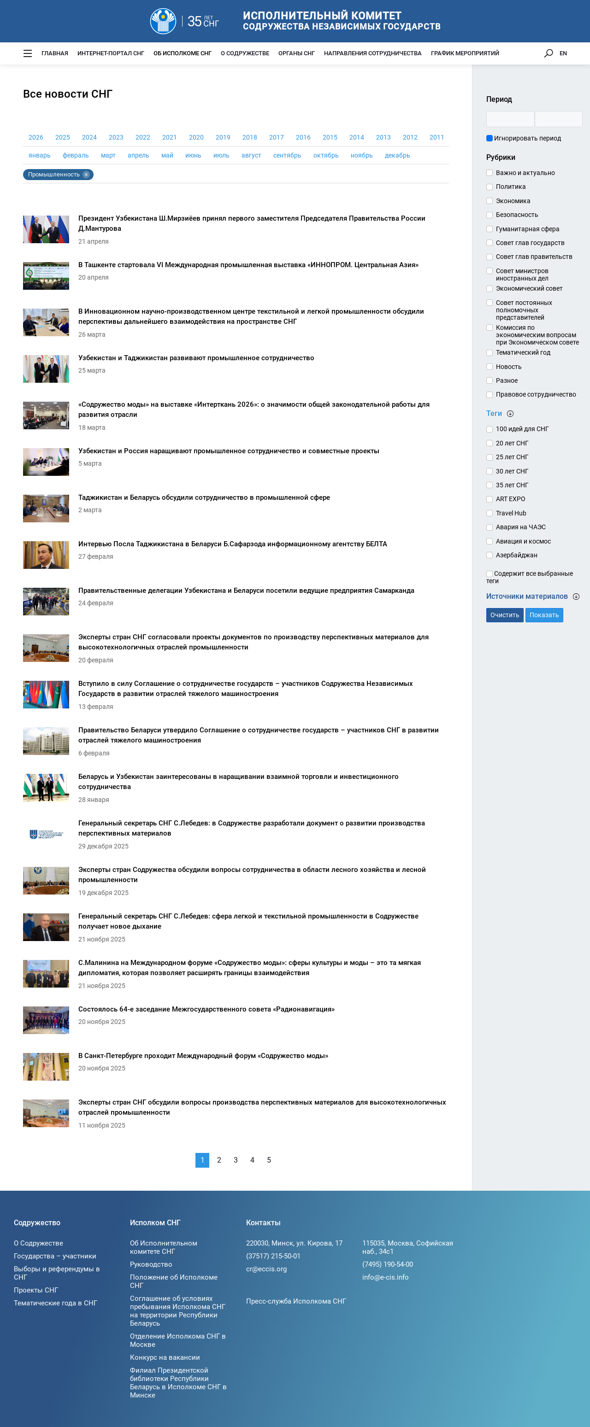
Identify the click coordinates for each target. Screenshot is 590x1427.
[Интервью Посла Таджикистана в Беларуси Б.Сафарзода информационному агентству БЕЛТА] (236, 557)
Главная (54, 53)
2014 (356, 137)
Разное (507, 380)
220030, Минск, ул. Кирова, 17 (294, 1243)
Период (499, 99)
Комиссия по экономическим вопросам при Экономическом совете (537, 335)
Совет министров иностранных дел (522, 274)
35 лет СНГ (512, 485)
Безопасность (517, 214)
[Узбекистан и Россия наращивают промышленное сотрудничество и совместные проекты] (236, 464)
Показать (544, 615)
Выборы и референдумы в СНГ (57, 1273)
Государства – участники (55, 1256)
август (251, 155)
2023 (116, 137)
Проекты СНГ (36, 1290)
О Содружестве (245, 53)
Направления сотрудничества (373, 53)
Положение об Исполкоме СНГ (174, 1281)
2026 (36, 137)
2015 (330, 137)
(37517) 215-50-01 (273, 1256)
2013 (383, 137)
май (167, 155)
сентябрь (287, 155)
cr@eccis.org (266, 1269)
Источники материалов (533, 596)
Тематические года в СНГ (55, 1303)
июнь (193, 155)
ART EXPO (510, 499)
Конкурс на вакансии (165, 1357)
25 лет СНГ (512, 457)
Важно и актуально (525, 172)
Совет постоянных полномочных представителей (524, 310)
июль (221, 155)
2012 (410, 137)
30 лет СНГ (512, 471)
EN (563, 53)
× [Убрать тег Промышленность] (86, 174)
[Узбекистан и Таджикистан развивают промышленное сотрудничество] (236, 371)
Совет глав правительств (534, 256)
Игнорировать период (523, 138)
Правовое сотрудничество (536, 394)
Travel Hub (511, 513)
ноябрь (362, 155)
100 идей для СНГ (522, 429)
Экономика (513, 201)
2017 (276, 137)
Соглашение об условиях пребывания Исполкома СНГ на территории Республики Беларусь (177, 1311)
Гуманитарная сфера (528, 229)
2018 (249, 137)
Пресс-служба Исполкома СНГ (296, 1301)
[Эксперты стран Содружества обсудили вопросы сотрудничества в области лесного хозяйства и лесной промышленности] (236, 883)
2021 (169, 137)
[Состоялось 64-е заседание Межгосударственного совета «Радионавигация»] (236, 1022)
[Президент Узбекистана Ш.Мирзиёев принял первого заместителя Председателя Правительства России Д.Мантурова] (236, 232)
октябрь (326, 155)
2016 (303, 137)
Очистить (504, 615)
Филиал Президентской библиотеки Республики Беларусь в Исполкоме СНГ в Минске (178, 1382)
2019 (223, 137)
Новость (509, 366)
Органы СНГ (296, 53)
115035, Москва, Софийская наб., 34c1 (407, 1247)
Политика (511, 186)
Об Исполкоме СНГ (182, 53)
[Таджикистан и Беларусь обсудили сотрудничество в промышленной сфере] (236, 511)
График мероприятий (465, 53)
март (108, 155)
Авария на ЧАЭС (521, 527)
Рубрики (500, 157)
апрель (138, 155)
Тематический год (523, 352)
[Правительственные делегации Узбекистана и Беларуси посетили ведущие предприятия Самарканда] (236, 604)
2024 (89, 137)
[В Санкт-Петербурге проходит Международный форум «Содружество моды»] (236, 1069)
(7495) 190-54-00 (387, 1264)
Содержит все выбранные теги (529, 577)
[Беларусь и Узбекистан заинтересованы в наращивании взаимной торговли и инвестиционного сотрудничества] (236, 790)
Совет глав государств (530, 242)
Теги (500, 413)
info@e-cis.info (385, 1277)
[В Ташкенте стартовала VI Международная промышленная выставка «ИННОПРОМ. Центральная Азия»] (236, 278)
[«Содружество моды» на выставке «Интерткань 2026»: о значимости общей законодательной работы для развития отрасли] (236, 418)
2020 (196, 137)
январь (40, 155)
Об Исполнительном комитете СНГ (163, 1247)
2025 (62, 137)
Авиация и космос (523, 541)
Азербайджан (516, 555)
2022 (143, 137)
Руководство (151, 1264)
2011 (437, 137)
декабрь (397, 155)
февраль (76, 155)
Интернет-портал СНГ (110, 53)
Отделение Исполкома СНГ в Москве (178, 1340)
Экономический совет (529, 288)
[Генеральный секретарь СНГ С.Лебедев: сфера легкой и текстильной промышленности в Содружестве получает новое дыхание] (236, 929)
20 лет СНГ (512, 443)
